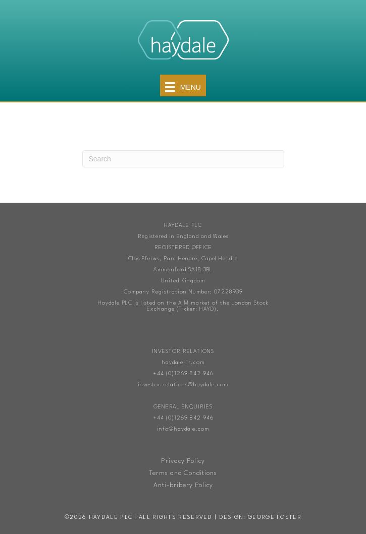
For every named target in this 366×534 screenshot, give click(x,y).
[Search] (183, 158)
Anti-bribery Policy (183, 485)
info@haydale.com (183, 429)
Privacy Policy (183, 461)
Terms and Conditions (183, 473)
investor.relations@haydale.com (183, 385)
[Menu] (183, 85)
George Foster (274, 517)
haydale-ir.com (183, 363)
